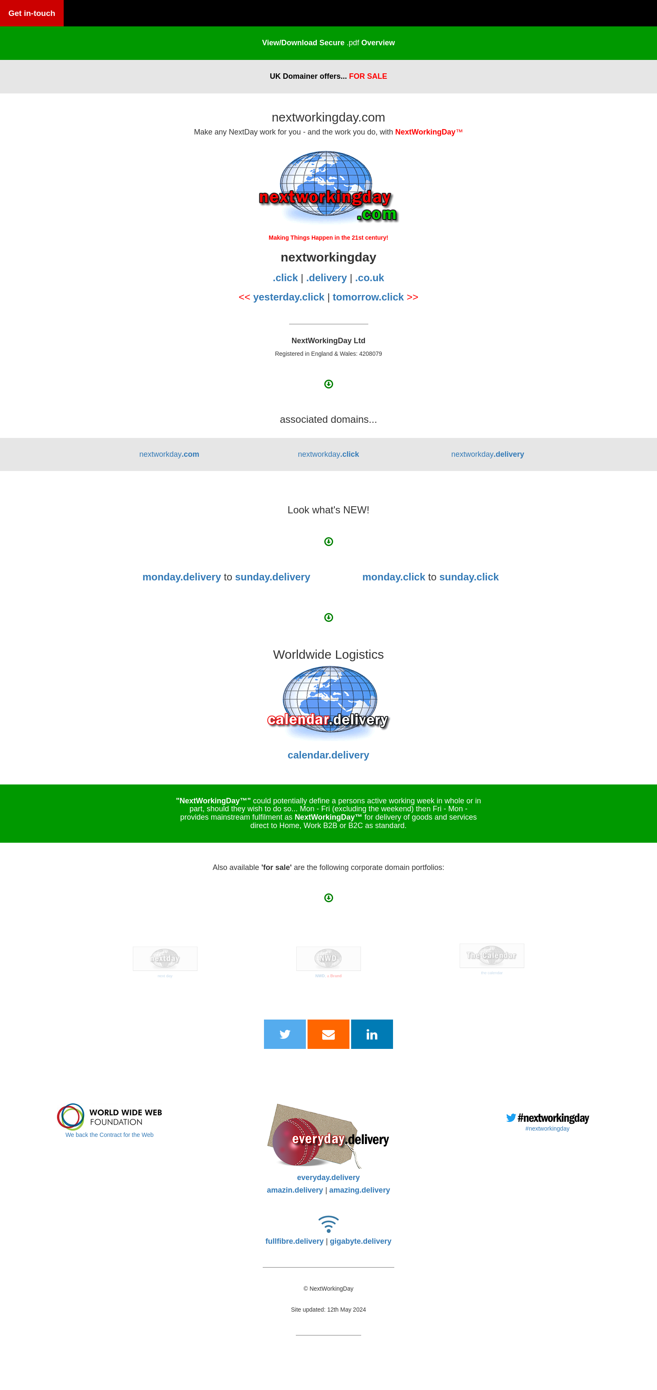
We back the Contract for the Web (109, 1134)
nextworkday (169, 454)
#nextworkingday (547, 1128)
